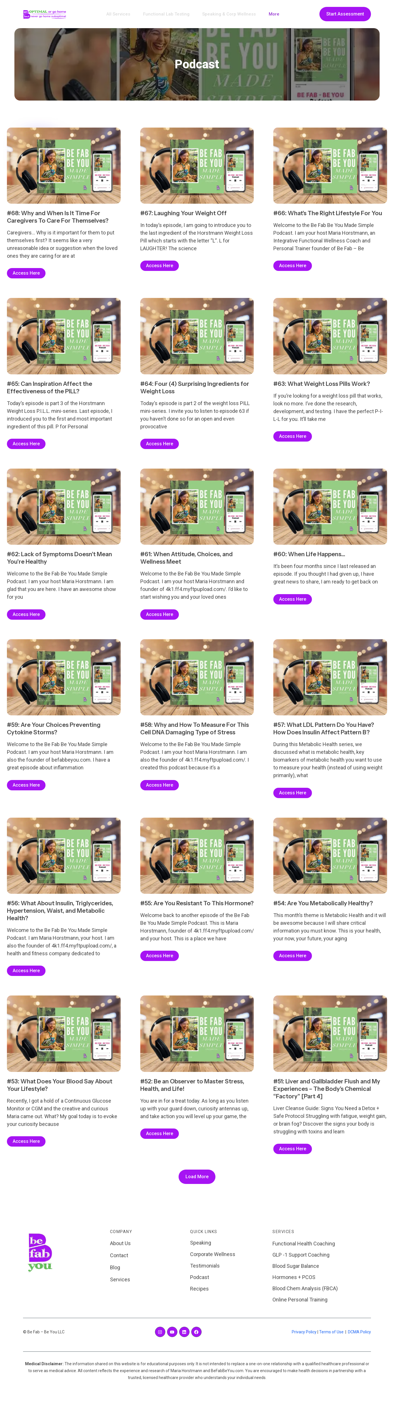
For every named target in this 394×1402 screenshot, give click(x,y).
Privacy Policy (304, 1337)
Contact (119, 1261)
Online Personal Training (299, 1305)
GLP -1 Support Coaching (300, 1260)
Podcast (199, 1283)
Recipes (199, 1294)
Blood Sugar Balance (295, 1271)
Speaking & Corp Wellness (227, 14)
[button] (197, 1182)
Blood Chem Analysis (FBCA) (305, 1294)
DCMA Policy (359, 1337)
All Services (124, 14)
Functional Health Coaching (303, 1249)
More (268, 14)
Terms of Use (331, 1337)
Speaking (200, 1248)
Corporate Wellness (212, 1260)
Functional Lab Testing (168, 14)
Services (120, 1285)
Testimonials (205, 1271)
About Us (120, 1249)
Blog (115, 1273)
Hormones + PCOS (293, 1283)
